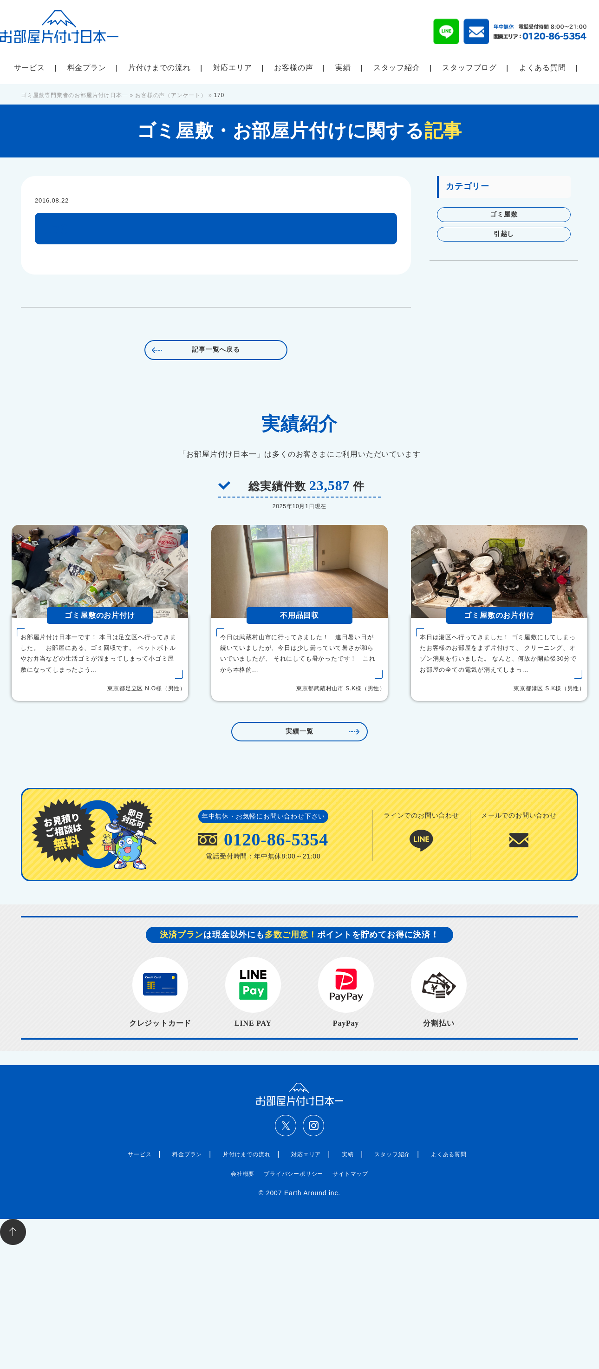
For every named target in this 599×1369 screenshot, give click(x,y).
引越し (504, 233)
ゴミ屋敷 (503, 214)
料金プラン (86, 68)
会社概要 (242, 1174)
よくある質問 (542, 68)
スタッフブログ (469, 68)
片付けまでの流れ (159, 68)
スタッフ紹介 (396, 68)
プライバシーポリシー (293, 1174)
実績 (343, 68)
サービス (29, 68)
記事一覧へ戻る (216, 349)
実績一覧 (299, 731)
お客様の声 (293, 68)
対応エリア (232, 68)
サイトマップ (350, 1174)
